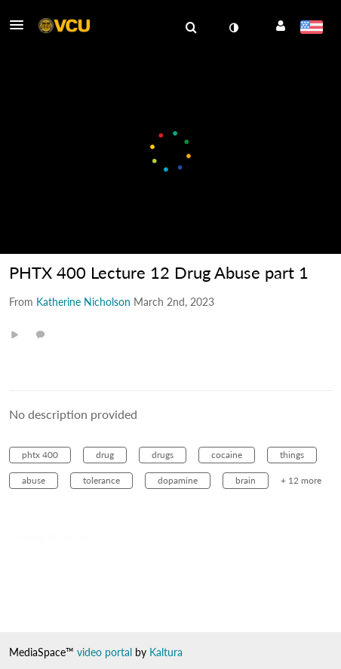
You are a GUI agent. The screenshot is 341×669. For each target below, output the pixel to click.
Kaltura (166, 652)
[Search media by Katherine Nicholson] (83, 301)
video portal (104, 652)
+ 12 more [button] (301, 480)
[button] (21, 24)
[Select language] (311, 28)
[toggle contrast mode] (233, 27)
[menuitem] (191, 27)
